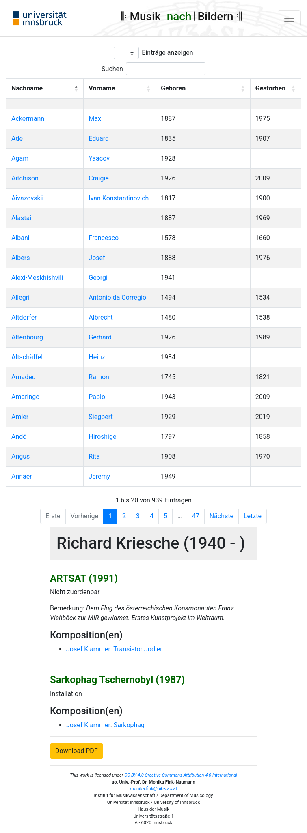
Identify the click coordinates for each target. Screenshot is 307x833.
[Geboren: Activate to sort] (203, 89)
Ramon (99, 377)
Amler (19, 417)
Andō (18, 436)
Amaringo (25, 397)
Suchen (112, 69)
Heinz (97, 357)
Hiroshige (102, 436)
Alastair (22, 218)
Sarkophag (129, 725)
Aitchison (25, 178)
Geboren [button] (173, 88)
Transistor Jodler (137, 649)
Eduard (99, 138)
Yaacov (99, 158)
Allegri (20, 297)
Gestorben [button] (270, 88)
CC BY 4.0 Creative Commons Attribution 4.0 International (180, 775)
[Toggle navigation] (289, 18)
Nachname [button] (27, 88)
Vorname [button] (102, 88)
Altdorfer (24, 317)
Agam (19, 158)
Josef (97, 258)
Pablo (97, 397)
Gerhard (100, 337)
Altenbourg (27, 337)
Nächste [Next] (221, 516)
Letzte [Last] (253, 516)
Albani (20, 238)
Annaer (21, 476)
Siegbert (100, 417)
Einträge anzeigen (167, 52)
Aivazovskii (27, 198)
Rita (94, 456)
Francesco (104, 238)
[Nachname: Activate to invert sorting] (45, 89)
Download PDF (76, 751)
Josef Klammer (88, 649)
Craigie (98, 178)
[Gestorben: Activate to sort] (275, 89)
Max (95, 118)
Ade (17, 138)
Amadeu (23, 377)
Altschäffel (27, 357)
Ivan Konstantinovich (119, 198)
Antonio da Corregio (117, 297)
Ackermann (27, 118)
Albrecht (101, 317)
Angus (20, 456)
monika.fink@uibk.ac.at (153, 788)
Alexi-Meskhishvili (37, 277)
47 (195, 516)
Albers (20, 258)
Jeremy (99, 476)
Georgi (98, 277)
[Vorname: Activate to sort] (120, 89)
